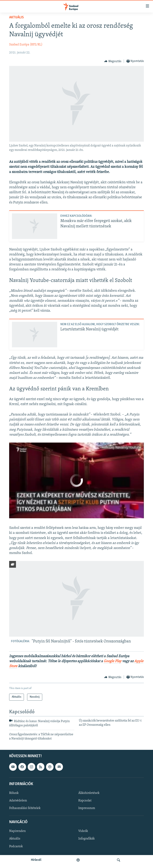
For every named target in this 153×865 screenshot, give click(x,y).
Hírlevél (36, 860)
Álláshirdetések (88, 793)
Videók (83, 831)
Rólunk (14, 793)
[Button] (112, 61)
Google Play (112, 661)
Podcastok (16, 846)
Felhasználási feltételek (24, 808)
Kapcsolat (84, 800)
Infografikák (86, 838)
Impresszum (86, 808)
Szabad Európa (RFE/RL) (25, 44)
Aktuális (16, 17)
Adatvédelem (18, 800)
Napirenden (17, 831)
